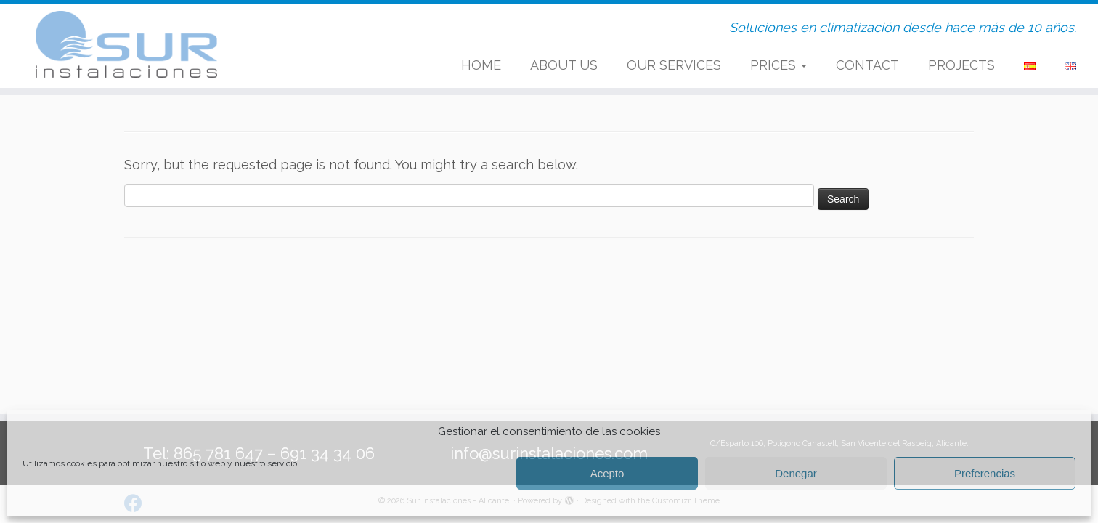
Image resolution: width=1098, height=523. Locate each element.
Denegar (796, 473)
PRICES (778, 65)
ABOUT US (564, 65)
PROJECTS (961, 65)
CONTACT (867, 65)
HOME (481, 65)
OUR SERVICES (674, 65)
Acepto (607, 473)
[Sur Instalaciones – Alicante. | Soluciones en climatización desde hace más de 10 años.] (126, 44)
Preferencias (984, 473)
